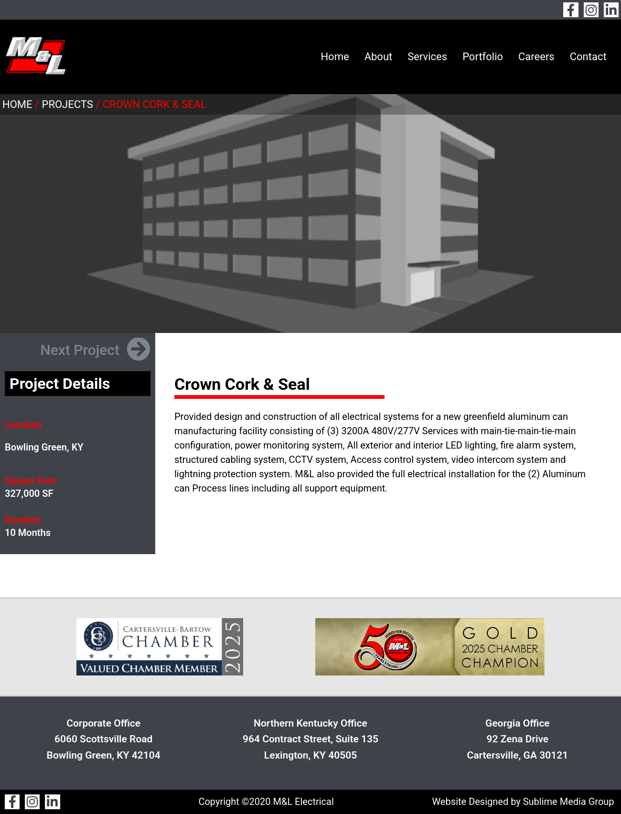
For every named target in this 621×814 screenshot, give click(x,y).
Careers (536, 57)
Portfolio (482, 57)
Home (335, 57)
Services (427, 57)
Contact (588, 57)
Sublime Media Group (568, 801)
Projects (67, 104)
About (378, 57)
